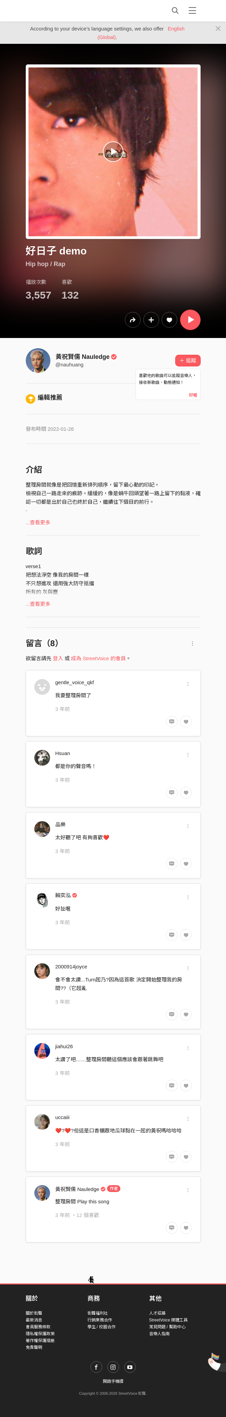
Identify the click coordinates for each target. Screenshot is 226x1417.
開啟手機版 (113, 1381)
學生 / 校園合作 (101, 1327)
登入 (58, 658)
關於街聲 (34, 1313)
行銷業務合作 (99, 1320)
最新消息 (34, 1320)
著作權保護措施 (40, 1340)
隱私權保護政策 (40, 1333)
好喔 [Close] (193, 395)
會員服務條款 (38, 1327)
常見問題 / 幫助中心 (167, 1327)
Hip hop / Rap (46, 264)
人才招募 (157, 1313)
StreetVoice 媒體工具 (168, 1320)
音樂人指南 (159, 1333)
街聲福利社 (97, 1313)
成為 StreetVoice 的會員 (98, 658)
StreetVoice (54, 10)
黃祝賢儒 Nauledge (86, 356)
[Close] (218, 29)
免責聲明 (34, 1347)
